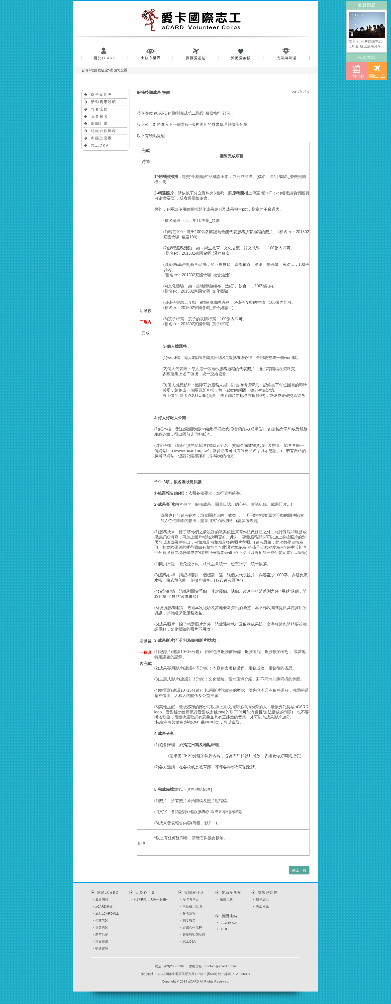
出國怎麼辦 (101, 138)
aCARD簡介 (104, 906)
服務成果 (262, 899)
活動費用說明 (103, 102)
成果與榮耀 (287, 54)
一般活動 (356, 71)
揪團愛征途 (195, 54)
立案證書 (101, 941)
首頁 (85, 70)
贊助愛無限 (241, 54)
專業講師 (101, 927)
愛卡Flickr (270, 193)
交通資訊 (101, 948)
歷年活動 (101, 934)
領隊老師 (101, 920)
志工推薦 (262, 906)
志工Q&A (100, 145)
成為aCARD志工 (107, 913)
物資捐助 (226, 899)
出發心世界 (150, 54)
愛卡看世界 (101, 95)
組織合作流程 (103, 131)
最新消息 (101, 899)
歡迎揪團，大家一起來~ (151, 899)
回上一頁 (299, 870)
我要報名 (99, 116)
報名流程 (99, 109)
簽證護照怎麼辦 (194, 934)
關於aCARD (104, 54)
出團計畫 (99, 124)
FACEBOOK (229, 923)
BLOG (224, 929)
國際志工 (377, 71)
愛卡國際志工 (191, 19)
